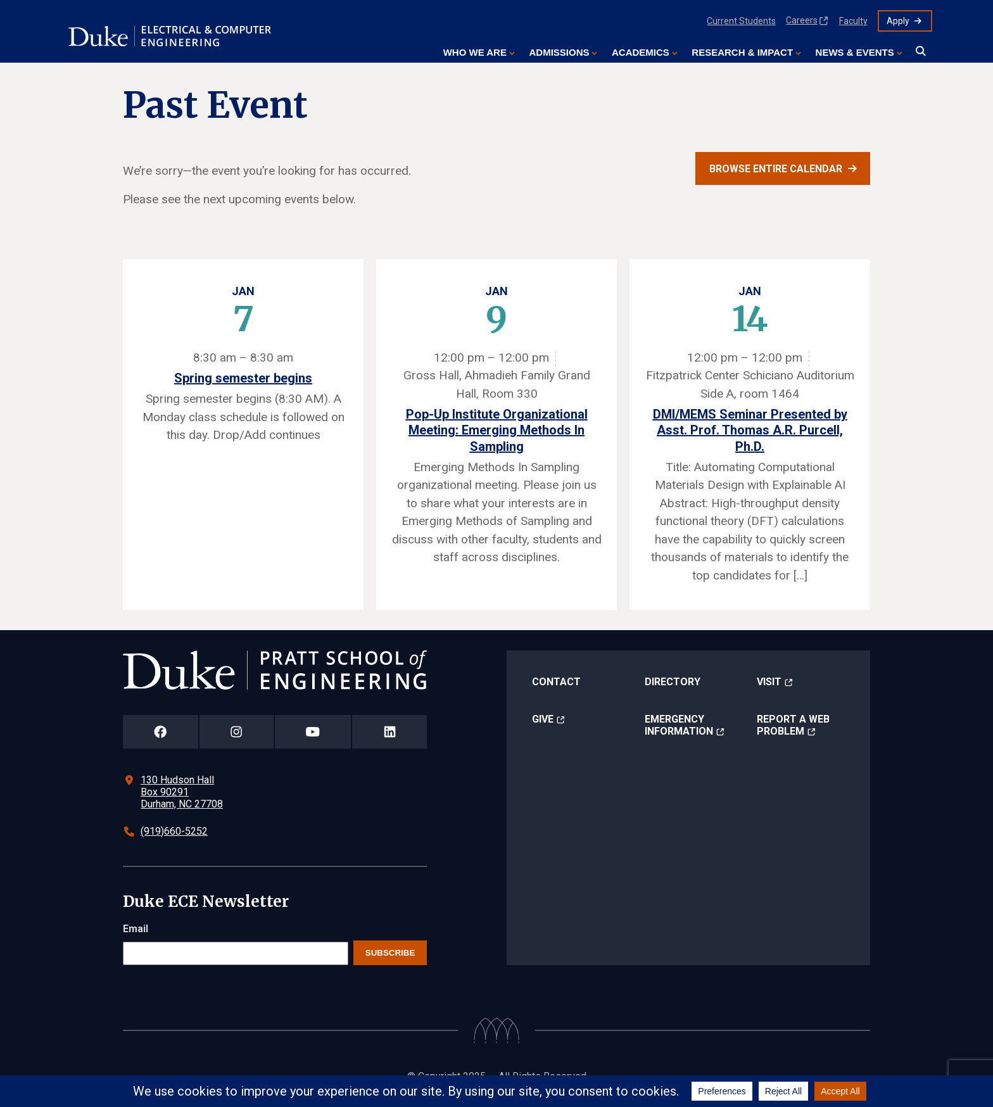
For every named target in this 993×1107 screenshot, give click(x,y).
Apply (898, 21)
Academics (640, 52)
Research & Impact (742, 52)
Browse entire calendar (775, 169)
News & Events (855, 52)
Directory (672, 682)
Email (135, 929)
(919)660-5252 (174, 831)
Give (542, 719)
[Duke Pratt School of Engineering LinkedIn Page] (389, 732)
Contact (556, 682)
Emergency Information (679, 725)
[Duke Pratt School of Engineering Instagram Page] (236, 732)
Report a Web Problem (793, 725)
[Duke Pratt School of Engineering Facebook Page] (160, 732)
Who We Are (475, 52)
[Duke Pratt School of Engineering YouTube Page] (313, 732)
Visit (769, 682)
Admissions (559, 52)
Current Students (741, 21)
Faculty (853, 21)
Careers (802, 20)
